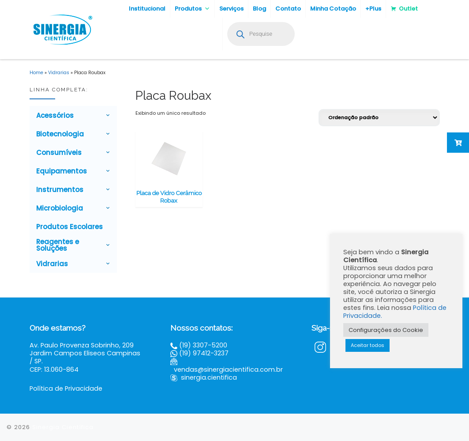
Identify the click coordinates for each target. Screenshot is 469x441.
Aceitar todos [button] (367, 345)
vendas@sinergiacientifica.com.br (228, 369)
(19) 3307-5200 (203, 345)
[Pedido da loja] (379, 117)
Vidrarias (58, 72)
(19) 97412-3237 (204, 353)
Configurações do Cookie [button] (386, 330)
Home (36, 72)
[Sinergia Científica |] (62, 28)
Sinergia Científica (63, 427)
